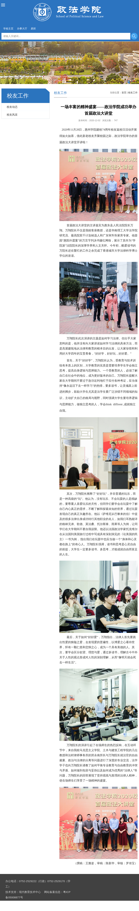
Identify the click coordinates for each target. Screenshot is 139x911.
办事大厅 (22, 28)
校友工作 (133, 92)
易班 (33, 28)
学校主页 (8, 28)
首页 (124, 92)
